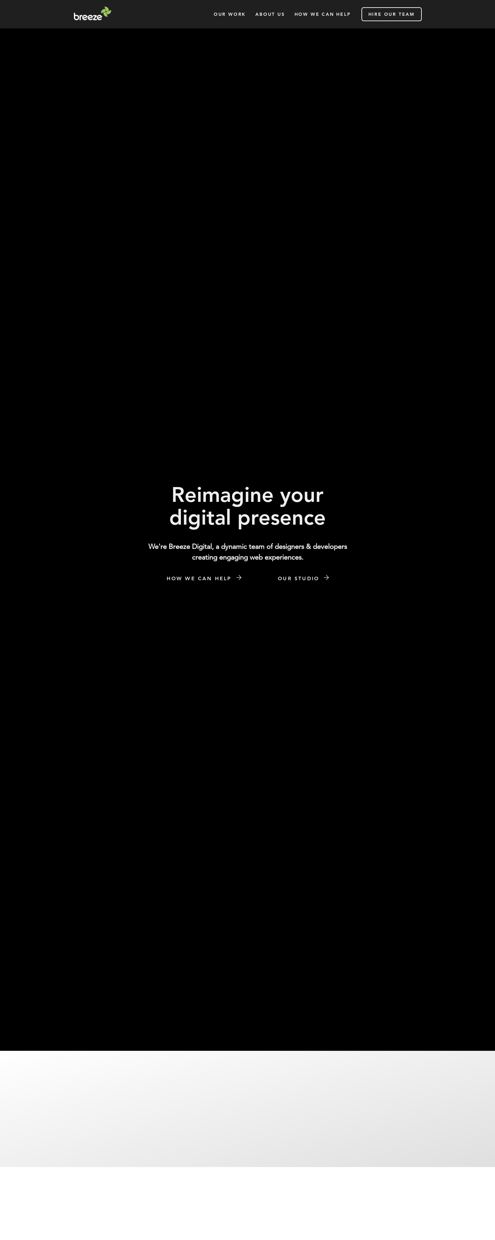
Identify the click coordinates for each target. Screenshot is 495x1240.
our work (230, 14)
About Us (270, 14)
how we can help (323, 14)
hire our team (391, 14)
